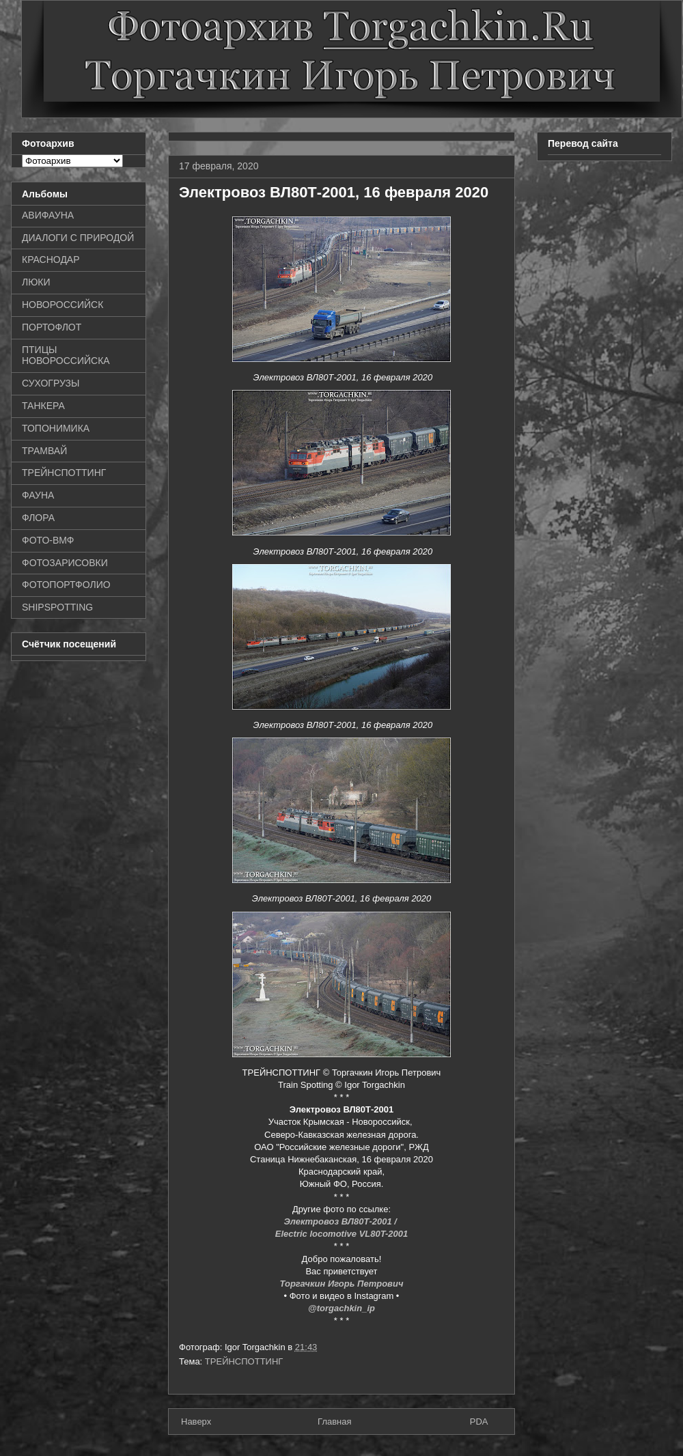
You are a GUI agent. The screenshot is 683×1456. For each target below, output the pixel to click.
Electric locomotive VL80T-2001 (341, 1234)
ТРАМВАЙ (44, 450)
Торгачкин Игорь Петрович (342, 1283)
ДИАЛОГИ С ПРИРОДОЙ (78, 237)
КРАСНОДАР (51, 259)
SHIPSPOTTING (57, 607)
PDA (479, 1421)
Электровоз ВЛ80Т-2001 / (341, 1221)
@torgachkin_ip (341, 1308)
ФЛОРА (38, 517)
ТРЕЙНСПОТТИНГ (244, 1361)
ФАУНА (38, 495)
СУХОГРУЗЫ (50, 383)
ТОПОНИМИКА (55, 428)
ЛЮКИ (36, 282)
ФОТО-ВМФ (48, 540)
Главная (334, 1421)
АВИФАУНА (48, 215)
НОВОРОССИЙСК (62, 304)
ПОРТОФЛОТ (51, 327)
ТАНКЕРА (43, 405)
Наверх (196, 1421)
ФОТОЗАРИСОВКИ (65, 562)
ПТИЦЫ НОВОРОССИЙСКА (66, 355)
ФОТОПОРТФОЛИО (66, 584)
